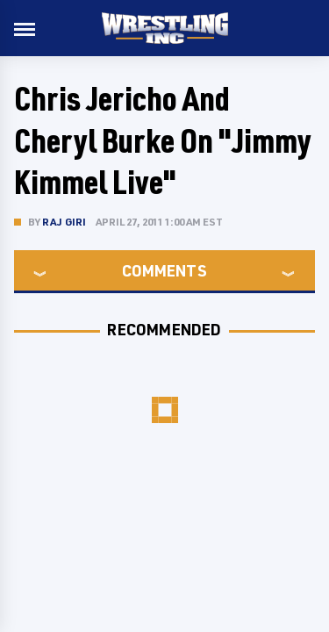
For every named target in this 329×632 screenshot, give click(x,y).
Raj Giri (64, 221)
